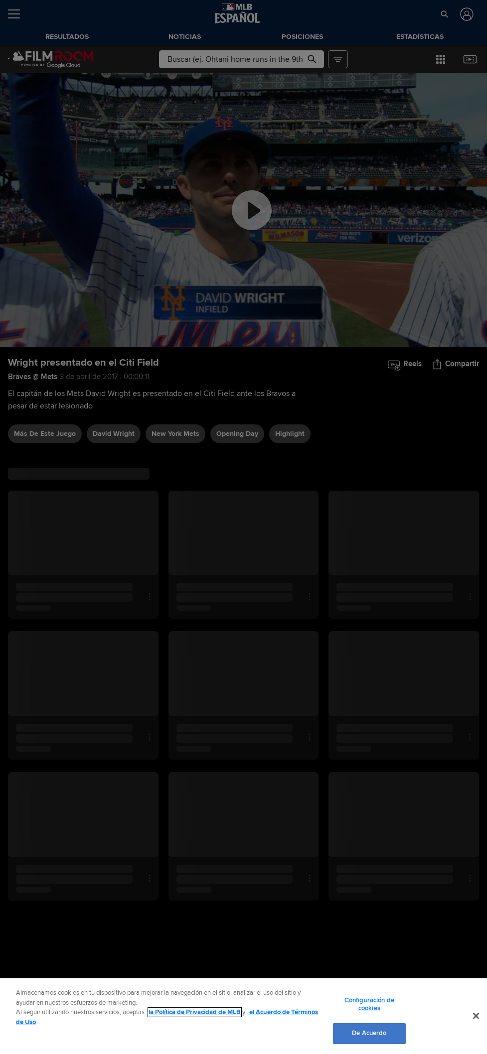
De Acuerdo (369, 1033)
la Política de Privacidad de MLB (195, 1012)
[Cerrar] (476, 1016)
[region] (243, 1016)
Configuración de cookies (369, 1004)
